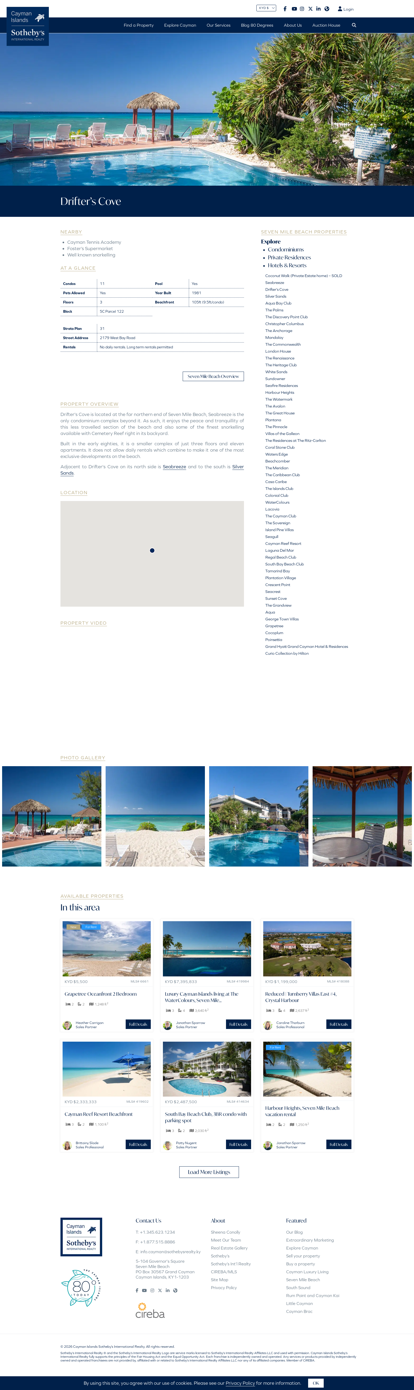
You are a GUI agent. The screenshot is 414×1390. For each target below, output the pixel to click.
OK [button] (316, 1383)
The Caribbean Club (282, 474)
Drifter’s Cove (276, 289)
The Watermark (279, 399)
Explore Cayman (302, 1248)
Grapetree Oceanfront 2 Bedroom (101, 994)
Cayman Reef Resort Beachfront (99, 1114)
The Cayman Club (280, 516)
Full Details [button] (138, 1024)
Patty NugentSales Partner (186, 1145)
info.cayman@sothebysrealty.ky (170, 1251)
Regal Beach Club (280, 557)
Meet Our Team (226, 1240)
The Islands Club (279, 488)
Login (346, 9)
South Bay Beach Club (284, 564)
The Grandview (278, 605)
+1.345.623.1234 (157, 1232)
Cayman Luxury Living (307, 1271)
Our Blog (294, 1232)
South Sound (298, 1287)
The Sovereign (277, 523)
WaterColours (277, 502)
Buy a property (300, 1263)
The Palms (274, 310)
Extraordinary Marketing (310, 1240)
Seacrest (272, 591)
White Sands (276, 371)
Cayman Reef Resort (283, 543)
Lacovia (272, 509)
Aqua (270, 612)
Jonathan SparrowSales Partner (190, 1025)
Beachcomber (277, 461)
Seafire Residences (281, 385)
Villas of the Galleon (282, 433)
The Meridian (276, 468)
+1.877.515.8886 (157, 1241)
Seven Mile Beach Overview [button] (213, 376)
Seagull (271, 536)
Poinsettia (273, 639)
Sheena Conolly (225, 1232)
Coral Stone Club (280, 447)
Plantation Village (280, 577)
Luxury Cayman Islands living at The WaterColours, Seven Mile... (201, 997)
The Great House (280, 413)
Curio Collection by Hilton (287, 653)
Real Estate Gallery (229, 1248)
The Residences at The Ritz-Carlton (295, 440)
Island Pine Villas (279, 529)
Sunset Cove (276, 598)
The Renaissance (279, 358)
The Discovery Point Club (286, 317)
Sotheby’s (220, 1255)
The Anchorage (278, 330)
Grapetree (274, 626)
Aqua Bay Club (278, 303)
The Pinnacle (276, 426)
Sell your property (303, 1255)
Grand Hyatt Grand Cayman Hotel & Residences (306, 646)
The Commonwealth (283, 344)
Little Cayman (299, 1303)
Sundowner (275, 378)
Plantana (273, 420)
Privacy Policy (224, 1287)
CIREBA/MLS (224, 1271)
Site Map (219, 1279)
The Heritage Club (281, 365)
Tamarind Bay (277, 571)
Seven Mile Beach (303, 1279)
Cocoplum (274, 632)
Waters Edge (276, 454)
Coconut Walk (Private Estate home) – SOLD (303, 275)
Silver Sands (275, 296)
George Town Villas (282, 619)
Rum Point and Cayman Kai (312, 1295)
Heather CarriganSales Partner (89, 1025)
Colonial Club (276, 495)
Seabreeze (174, 466)
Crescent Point (277, 584)
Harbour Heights (279, 392)
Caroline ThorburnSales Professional (290, 1025)
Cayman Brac (299, 1311)
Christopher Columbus (284, 323)
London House (278, 351)
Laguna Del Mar (279, 550)
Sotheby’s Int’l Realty (231, 1263)
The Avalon (275, 406)
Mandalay (274, 337)
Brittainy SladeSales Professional (90, 1145)
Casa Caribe (276, 481)
